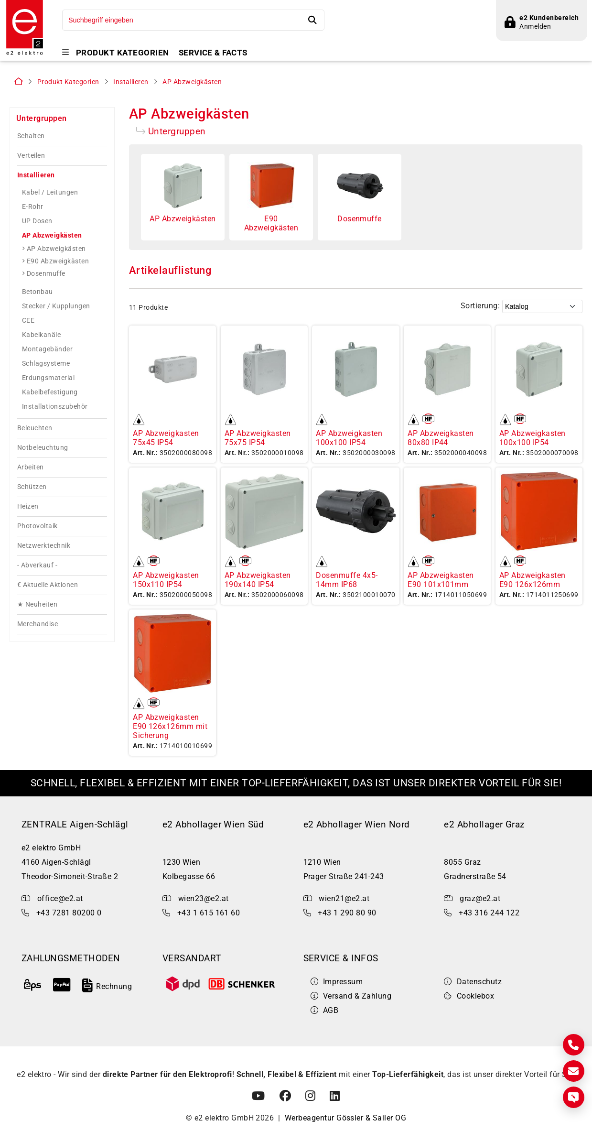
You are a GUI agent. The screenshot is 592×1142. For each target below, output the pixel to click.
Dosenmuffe (46, 277)
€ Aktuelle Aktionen (47, 588)
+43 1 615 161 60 (208, 916)
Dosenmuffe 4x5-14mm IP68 (346, 583)
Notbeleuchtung (42, 451)
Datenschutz (473, 985)
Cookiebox (469, 999)
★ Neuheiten (37, 608)
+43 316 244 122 (489, 916)
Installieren (131, 85)
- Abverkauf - (37, 569)
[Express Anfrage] (573, 1097)
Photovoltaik (37, 529)
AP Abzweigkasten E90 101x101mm (441, 583)
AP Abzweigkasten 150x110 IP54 (166, 583)
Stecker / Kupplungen (56, 309)
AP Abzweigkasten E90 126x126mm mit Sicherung (170, 729)
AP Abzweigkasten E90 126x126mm (532, 583)
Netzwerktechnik (43, 549)
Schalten (31, 139)
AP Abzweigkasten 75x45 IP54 (166, 442)
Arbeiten (30, 471)
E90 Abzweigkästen (58, 264)
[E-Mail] (573, 1071)
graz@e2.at (480, 901)
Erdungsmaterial (48, 381)
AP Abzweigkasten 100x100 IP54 (349, 442)
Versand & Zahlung (351, 999)
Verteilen (31, 159)
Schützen (32, 490)
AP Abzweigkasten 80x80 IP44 (441, 442)
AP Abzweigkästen (192, 85)
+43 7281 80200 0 (69, 916)
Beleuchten (35, 431)
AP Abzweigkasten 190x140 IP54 (258, 583)
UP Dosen (37, 224)
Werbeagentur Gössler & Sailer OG (345, 1121)
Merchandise (37, 627)
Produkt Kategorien (122, 52)
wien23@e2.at (203, 901)
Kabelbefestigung (50, 395)
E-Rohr (32, 210)
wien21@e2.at (344, 901)
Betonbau (37, 295)
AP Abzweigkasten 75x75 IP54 (258, 442)
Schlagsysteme (46, 366)
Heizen (28, 510)
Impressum (337, 985)
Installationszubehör (55, 409)
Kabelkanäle (41, 338)
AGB (325, 1014)
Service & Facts (213, 52)
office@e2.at (60, 901)
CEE (28, 323)
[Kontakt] (573, 1044)
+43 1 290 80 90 (347, 916)
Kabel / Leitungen (50, 195)
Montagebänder (47, 352)
